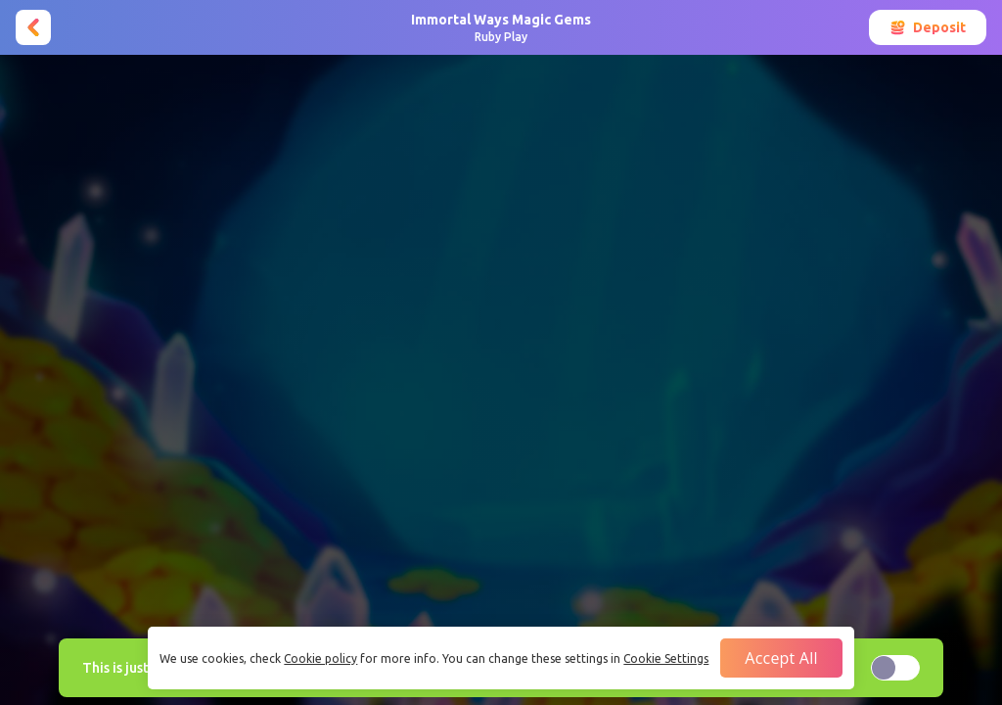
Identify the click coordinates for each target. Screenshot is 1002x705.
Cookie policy (320, 658)
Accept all (781, 658)
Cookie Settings (665, 658)
